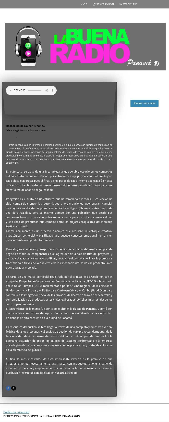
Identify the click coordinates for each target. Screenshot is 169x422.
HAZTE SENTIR (128, 4)
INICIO (84, 4)
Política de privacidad (16, 412)
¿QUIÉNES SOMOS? (103, 4)
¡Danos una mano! (144, 103)
